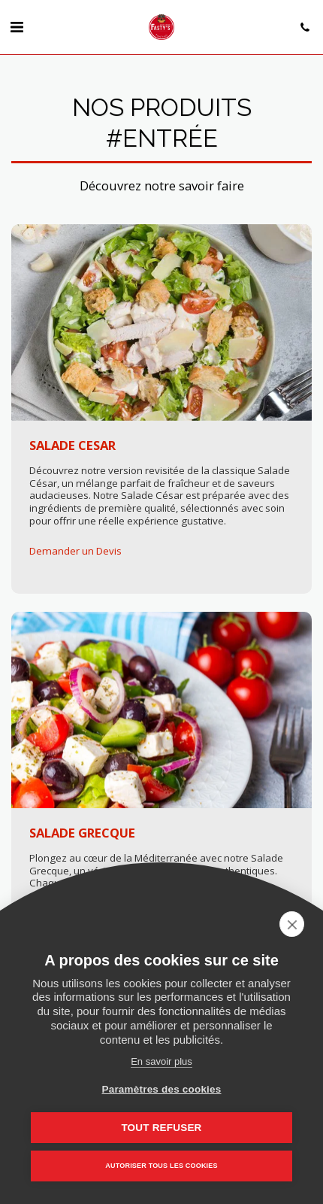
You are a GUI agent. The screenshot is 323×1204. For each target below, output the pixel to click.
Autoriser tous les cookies (161, 1165)
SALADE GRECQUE (82, 832)
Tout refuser (161, 1127)
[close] (291, 924)
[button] (16, 26)
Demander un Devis (75, 551)
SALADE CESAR (72, 445)
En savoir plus (161, 1061)
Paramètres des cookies (162, 1089)
